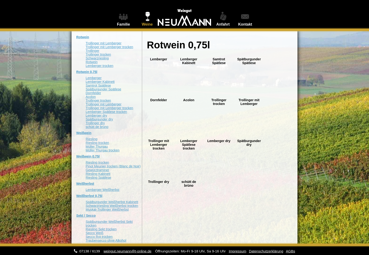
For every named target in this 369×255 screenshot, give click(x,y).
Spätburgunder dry (99, 119)
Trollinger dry (95, 123)
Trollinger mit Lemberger (103, 43)
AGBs (290, 251)
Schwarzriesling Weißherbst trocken (112, 206)
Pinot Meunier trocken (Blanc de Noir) (113, 166)
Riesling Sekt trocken (101, 229)
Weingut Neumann (184, 14)
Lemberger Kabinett (100, 82)
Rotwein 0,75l (86, 72)
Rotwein (82, 37)
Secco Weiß (94, 233)
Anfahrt (223, 24)
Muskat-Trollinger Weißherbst (107, 209)
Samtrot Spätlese (98, 85)
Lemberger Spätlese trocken (106, 112)
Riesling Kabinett (98, 174)
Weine (147, 24)
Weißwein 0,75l (88, 156)
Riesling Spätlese (98, 177)
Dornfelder (93, 93)
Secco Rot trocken (99, 237)
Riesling (91, 139)
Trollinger (92, 51)
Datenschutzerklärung (266, 251)
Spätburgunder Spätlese (103, 89)
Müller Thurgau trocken (103, 150)
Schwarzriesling (97, 58)
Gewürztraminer (97, 170)
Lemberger (94, 78)
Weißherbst (85, 183)
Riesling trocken (97, 143)
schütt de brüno (97, 127)
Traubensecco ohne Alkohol (106, 240)
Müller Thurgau (97, 146)
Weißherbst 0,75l (89, 196)
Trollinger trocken (98, 54)
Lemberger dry (96, 115)
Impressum (237, 251)
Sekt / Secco (86, 215)
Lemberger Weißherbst (102, 190)
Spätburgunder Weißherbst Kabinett (112, 202)
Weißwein (83, 133)
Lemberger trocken (99, 66)
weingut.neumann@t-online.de (128, 251)
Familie (123, 24)
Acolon (91, 97)
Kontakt (245, 24)
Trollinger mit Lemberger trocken (109, 47)
